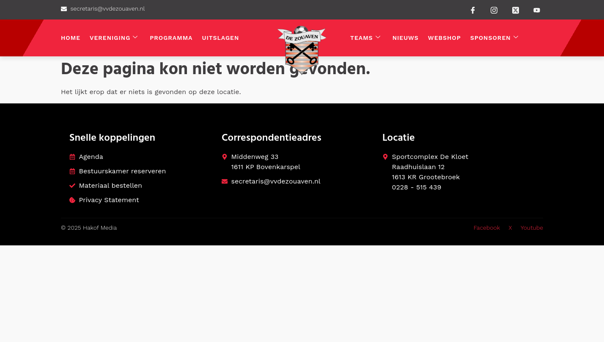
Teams (365, 38)
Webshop (444, 37)
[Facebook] (473, 10)
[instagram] (494, 9)
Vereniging (114, 38)
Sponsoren (494, 38)
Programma (171, 37)
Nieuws (406, 37)
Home (70, 37)
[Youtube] (536, 10)
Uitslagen (220, 37)
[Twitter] (515, 9)
